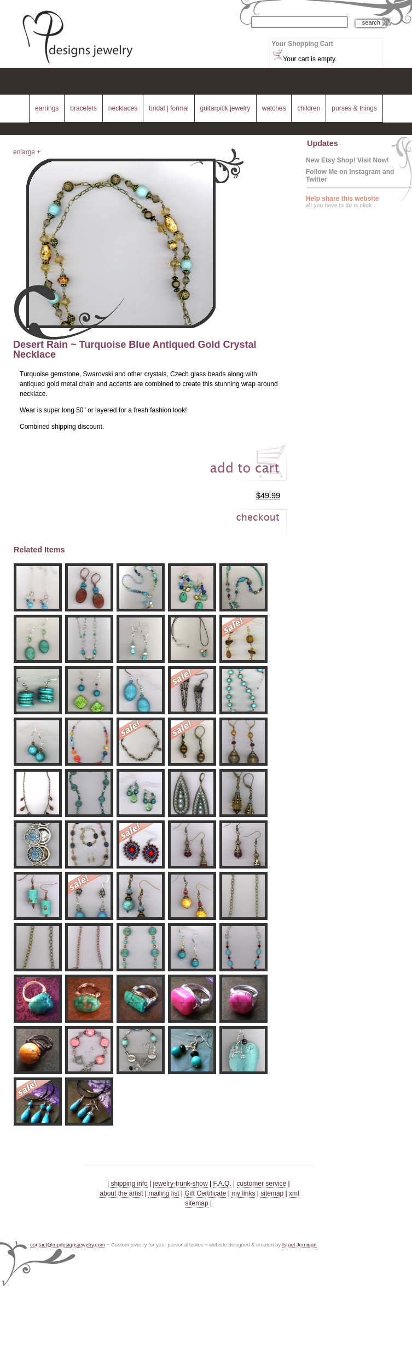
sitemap (271, 1193)
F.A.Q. (222, 1183)
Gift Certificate (205, 1193)
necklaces (122, 108)
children (308, 108)
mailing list (163, 1193)
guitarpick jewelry (225, 108)
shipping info (129, 1183)
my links (243, 1193)
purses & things (354, 108)
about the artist (121, 1193)
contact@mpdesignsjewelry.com (67, 1245)
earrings (47, 108)
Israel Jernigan (299, 1245)
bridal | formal (168, 108)
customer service (262, 1183)
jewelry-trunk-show (180, 1183)
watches (274, 108)
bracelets (83, 108)
